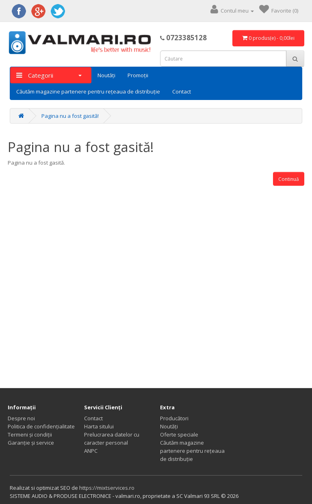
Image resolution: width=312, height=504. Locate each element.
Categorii (49, 75)
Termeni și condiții (30, 434)
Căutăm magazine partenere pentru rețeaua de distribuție (88, 91)
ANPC (91, 450)
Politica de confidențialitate (41, 426)
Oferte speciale (179, 434)
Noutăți (106, 75)
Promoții (138, 75)
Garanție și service (31, 442)
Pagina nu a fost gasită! (70, 115)
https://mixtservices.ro (106, 487)
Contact (181, 91)
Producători (174, 418)
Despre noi (21, 418)
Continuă (288, 179)
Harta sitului (99, 426)
